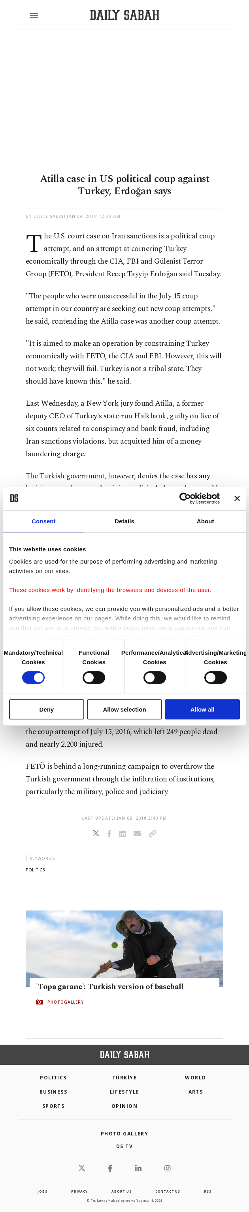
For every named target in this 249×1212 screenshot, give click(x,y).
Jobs (42, 1191)
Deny (46, 709)
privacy (79, 1191)
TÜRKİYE (124, 1077)
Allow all (203, 709)
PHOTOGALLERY (65, 1002)
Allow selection (124, 709)
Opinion (124, 1106)
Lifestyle (125, 1091)
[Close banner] (237, 498)
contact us (167, 1191)
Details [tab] (124, 520)
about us (121, 1191)
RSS (207, 1191)
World (195, 1077)
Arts (196, 1091)
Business (54, 1091)
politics (35, 870)
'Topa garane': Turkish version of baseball (110, 987)
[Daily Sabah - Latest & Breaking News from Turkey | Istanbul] (124, 15)
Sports (53, 1106)
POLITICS (53, 1077)
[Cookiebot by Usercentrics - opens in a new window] (185, 498)
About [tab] (205, 520)
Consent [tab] (44, 520)
